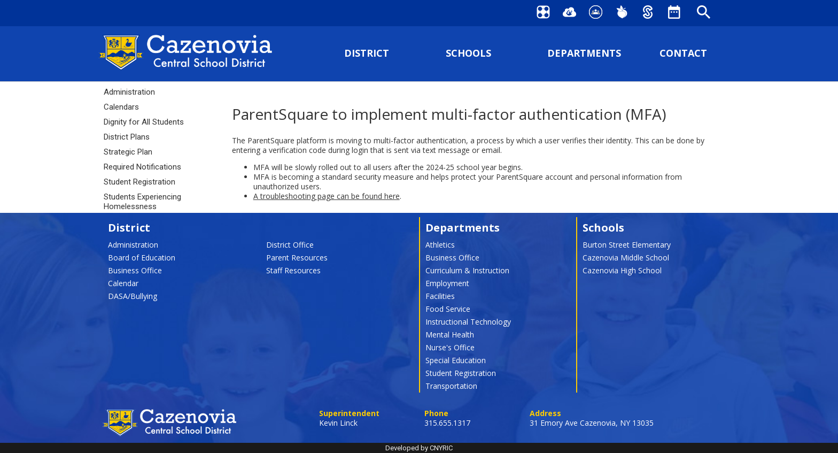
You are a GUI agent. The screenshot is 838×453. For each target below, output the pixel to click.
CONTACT (683, 53)
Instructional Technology (468, 322)
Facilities (440, 296)
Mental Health (449, 334)
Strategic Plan (128, 152)
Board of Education (141, 257)
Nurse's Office (450, 347)
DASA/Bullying (132, 296)
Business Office (135, 270)
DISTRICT (366, 53)
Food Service (447, 309)
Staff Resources (293, 270)
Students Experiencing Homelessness (142, 201)
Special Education (455, 360)
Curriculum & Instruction (467, 270)
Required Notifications (142, 167)
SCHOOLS (468, 53)
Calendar (123, 283)
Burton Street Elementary (627, 245)
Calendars (121, 107)
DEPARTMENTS (584, 53)
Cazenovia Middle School (626, 257)
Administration (129, 92)
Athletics (440, 245)
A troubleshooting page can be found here (326, 196)
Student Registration (139, 182)
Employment (447, 283)
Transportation (451, 386)
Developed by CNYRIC (419, 448)
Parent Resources (297, 257)
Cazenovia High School (622, 270)
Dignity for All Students (144, 122)
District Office (290, 245)
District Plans (127, 137)
